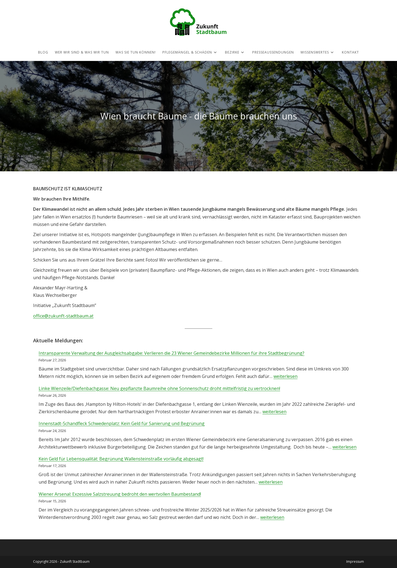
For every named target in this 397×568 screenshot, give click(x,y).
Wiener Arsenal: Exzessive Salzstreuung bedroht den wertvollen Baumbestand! (120, 494)
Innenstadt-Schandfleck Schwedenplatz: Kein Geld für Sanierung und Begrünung (122, 423)
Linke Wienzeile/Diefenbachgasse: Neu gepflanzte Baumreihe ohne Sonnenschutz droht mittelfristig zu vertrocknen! (159, 388)
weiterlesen (285, 376)
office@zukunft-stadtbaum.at (63, 316)
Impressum (355, 561)
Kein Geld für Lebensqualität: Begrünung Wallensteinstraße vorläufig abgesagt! (121, 459)
